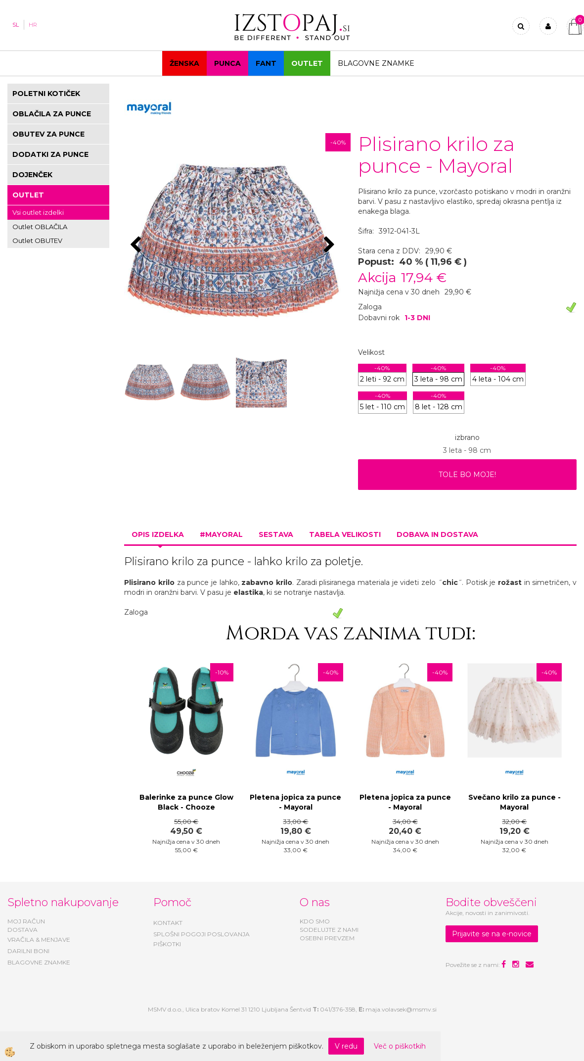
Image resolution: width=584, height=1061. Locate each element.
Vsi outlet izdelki (38, 212)
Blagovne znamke (376, 63)
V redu (346, 1046)
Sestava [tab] (276, 534)
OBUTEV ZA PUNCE (48, 134)
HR (33, 24)
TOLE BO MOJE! (467, 474)
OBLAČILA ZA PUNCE (51, 113)
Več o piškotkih (400, 1046)
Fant (266, 63)
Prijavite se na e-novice (492, 933)
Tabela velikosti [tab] (345, 534)
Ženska (184, 63)
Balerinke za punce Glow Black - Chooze (186, 802)
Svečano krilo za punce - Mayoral (514, 802)
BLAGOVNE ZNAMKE (38, 962)
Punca (227, 63)
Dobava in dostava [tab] (437, 534)
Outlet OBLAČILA (39, 227)
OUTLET (307, 63)
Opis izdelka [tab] (158, 534)
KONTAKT (167, 922)
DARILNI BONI (28, 951)
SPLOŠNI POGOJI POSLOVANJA (201, 934)
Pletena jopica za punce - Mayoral (295, 802)
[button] (330, 245)
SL (15, 24)
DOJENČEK (32, 174)
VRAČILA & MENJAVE (38, 939)
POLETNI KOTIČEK (46, 93)
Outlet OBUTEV (37, 240)
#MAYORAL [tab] (221, 534)
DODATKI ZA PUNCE (50, 154)
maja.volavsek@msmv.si (401, 1009)
